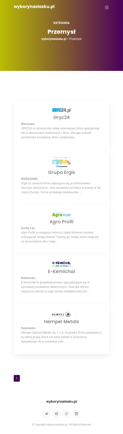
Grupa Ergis (61, 172)
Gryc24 (61, 117)
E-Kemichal (61, 271)
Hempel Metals (61, 321)
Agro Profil (61, 221)
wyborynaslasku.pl (34, 6)
